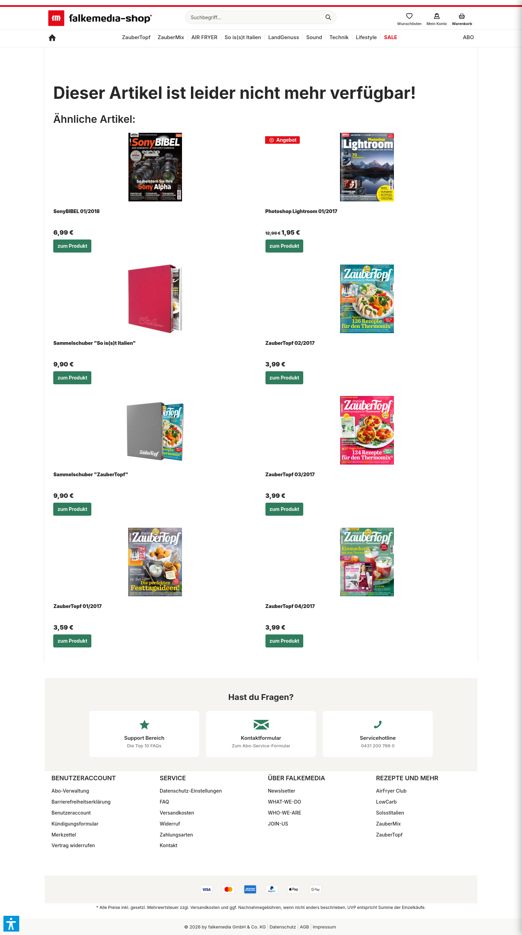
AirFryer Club (391, 791)
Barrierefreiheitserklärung (81, 802)
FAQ (164, 802)
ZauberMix (388, 824)
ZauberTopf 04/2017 (290, 606)
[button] (11, 924)
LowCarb (386, 802)
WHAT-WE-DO (284, 802)
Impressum (324, 927)
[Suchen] (328, 17)
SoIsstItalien (390, 813)
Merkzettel (64, 835)
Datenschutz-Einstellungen (191, 791)
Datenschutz (283, 927)
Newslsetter (281, 791)
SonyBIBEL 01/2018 (76, 211)
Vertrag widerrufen (73, 845)
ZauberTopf (389, 835)
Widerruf (170, 824)
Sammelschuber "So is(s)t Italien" (94, 343)
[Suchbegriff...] (261, 17)
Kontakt (168, 845)
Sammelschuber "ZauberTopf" (90, 474)
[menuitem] (261, 17)
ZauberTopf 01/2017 (77, 606)
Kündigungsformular (75, 824)
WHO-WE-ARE (284, 813)
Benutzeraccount (71, 813)
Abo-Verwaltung (70, 791)
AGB (304, 927)
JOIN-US (278, 824)
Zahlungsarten (176, 835)
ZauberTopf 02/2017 (290, 343)
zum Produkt (72, 246)
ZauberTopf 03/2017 (290, 474)
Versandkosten (177, 813)
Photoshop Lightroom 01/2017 (301, 211)
